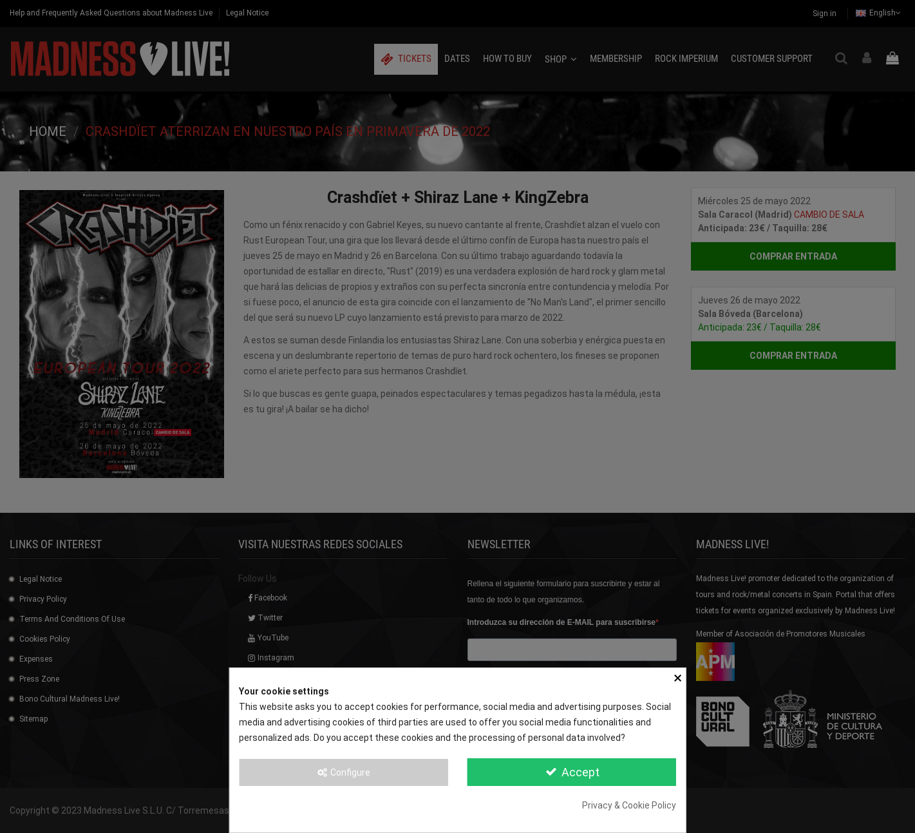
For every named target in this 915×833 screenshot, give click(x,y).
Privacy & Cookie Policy (629, 805)
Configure (343, 772)
